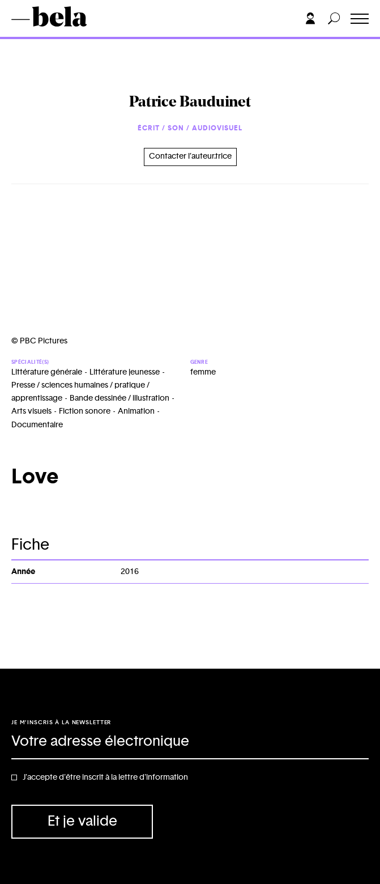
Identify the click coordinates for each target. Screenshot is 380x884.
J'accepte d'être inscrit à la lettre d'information (105, 777)
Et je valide (82, 821)
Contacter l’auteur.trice (190, 156)
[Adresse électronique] (190, 742)
